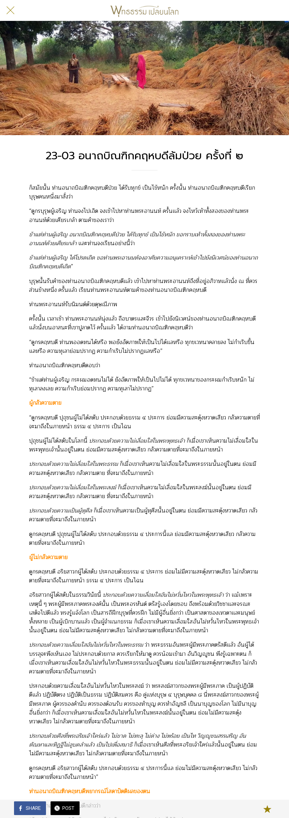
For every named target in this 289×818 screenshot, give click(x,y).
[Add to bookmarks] (267, 809)
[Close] (10, 10)
